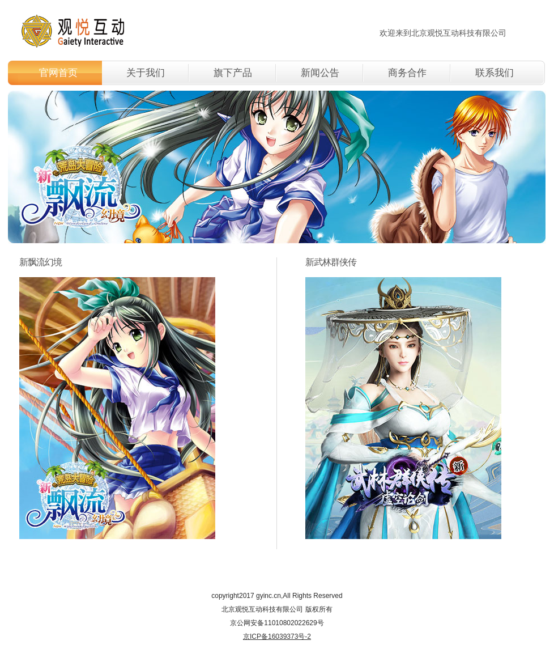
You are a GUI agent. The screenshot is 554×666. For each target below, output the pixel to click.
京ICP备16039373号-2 (277, 636)
